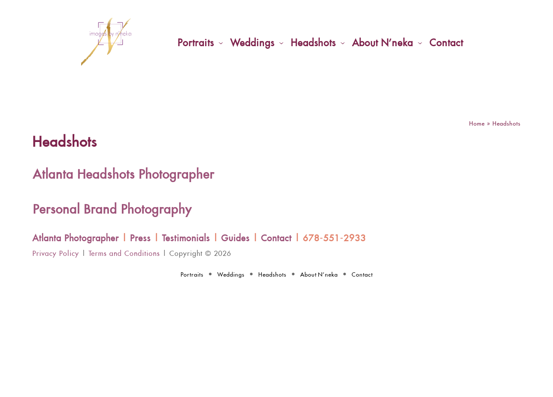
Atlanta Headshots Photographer (123, 175)
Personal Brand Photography (112, 210)
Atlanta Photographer (75, 238)
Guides (235, 238)
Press (140, 238)
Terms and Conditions (124, 254)
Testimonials (186, 238)
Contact (276, 238)
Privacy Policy (55, 254)
